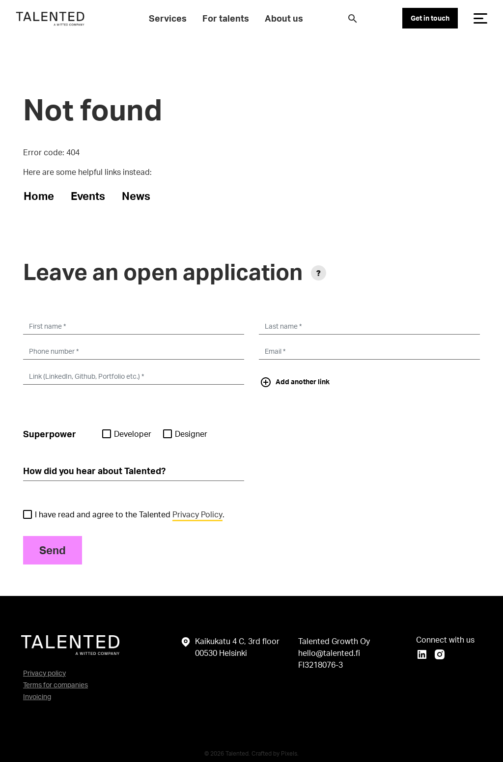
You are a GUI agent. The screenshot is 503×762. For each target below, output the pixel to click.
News (136, 195)
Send (52, 550)
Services (168, 18)
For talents (225, 18)
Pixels (289, 753)
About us (284, 18)
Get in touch (430, 18)
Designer (185, 434)
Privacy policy (44, 673)
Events (88, 195)
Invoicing (37, 696)
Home (39, 195)
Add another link (295, 382)
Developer (126, 434)
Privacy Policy (197, 514)
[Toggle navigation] (480, 18)
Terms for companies (55, 684)
